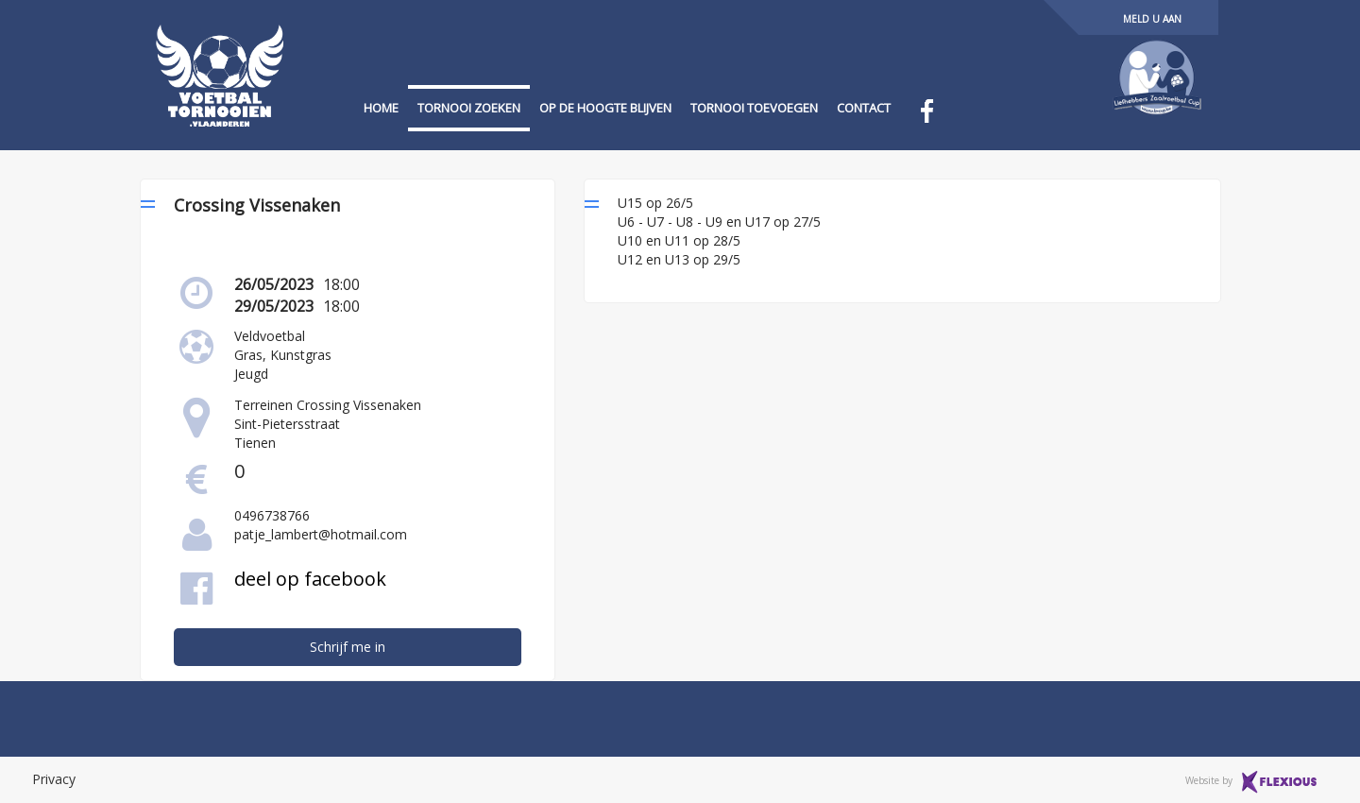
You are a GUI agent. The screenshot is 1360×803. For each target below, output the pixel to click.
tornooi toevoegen (754, 107)
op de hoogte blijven (605, 107)
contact (864, 107)
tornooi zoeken (468, 107)
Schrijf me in (347, 647)
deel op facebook (310, 578)
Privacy (54, 779)
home (381, 107)
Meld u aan (1152, 19)
